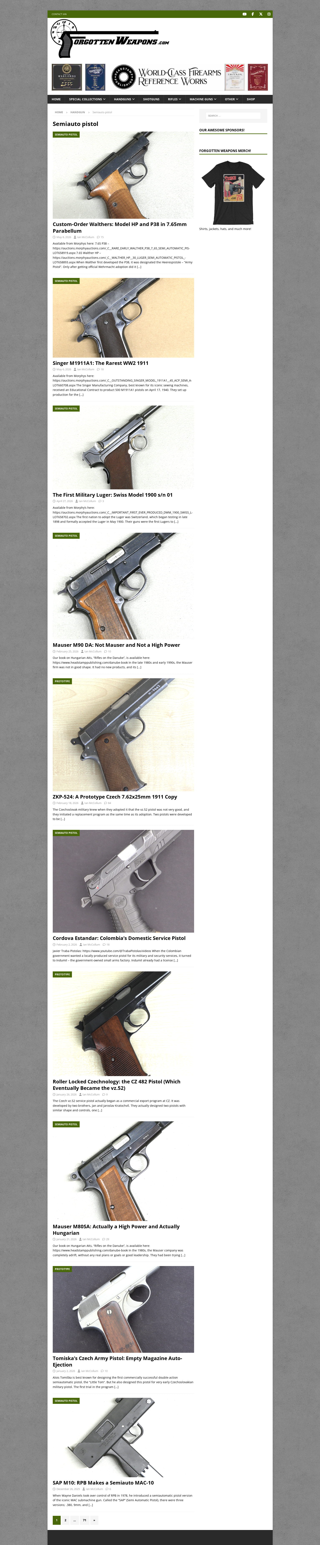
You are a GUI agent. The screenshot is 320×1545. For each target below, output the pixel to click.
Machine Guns (201, 99)
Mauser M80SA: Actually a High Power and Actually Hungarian (116, 1229)
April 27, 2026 (64, 501)
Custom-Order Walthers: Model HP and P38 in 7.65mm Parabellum (120, 227)
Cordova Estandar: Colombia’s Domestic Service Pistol (119, 938)
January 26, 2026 (66, 1094)
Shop (251, 99)
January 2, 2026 (65, 1371)
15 (102, 237)
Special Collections (85, 99)
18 (102, 369)
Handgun (77, 112)
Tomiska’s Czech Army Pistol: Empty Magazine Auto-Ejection (117, 1361)
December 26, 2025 (68, 1489)
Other (230, 99)
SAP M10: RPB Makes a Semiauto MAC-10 (103, 1482)
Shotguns (151, 99)
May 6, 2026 (63, 369)
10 (109, 651)
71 (84, 1520)
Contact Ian (59, 14)
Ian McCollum (85, 237)
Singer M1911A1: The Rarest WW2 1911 (101, 362)
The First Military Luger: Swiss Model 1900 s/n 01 (113, 494)
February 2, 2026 (66, 944)
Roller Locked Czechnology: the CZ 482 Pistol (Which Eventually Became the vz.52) (117, 1084)
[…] (139, 267)
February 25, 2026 (67, 651)
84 (109, 803)
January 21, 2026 (66, 1239)
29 (107, 1239)
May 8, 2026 (63, 237)
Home (56, 99)
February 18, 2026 (67, 803)
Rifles (173, 99)
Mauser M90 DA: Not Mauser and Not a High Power (116, 644)
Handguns (122, 99)
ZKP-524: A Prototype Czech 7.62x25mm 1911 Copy (115, 796)
